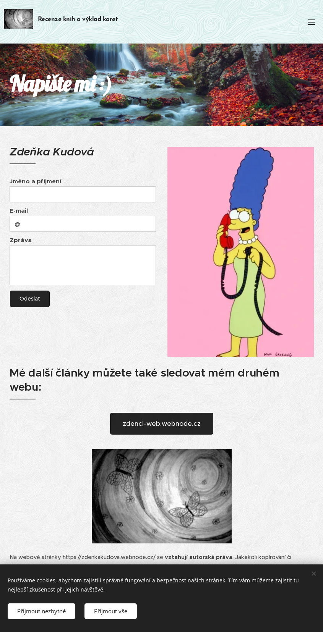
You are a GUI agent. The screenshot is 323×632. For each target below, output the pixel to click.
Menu (311, 22)
